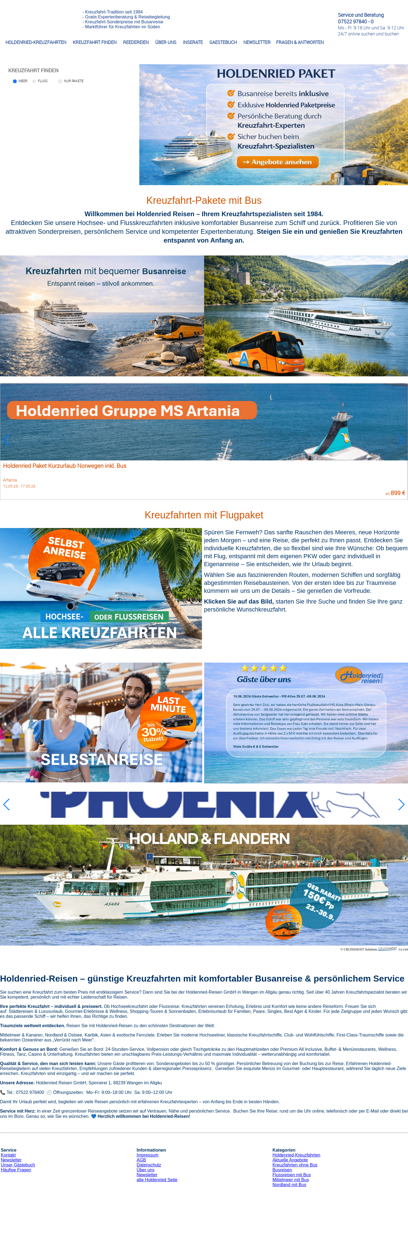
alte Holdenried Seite (157, 1179)
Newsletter (11, 1160)
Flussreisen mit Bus (292, 1174)
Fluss (43, 81)
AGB (141, 1160)
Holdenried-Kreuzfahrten (296, 1155)
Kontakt (8, 1155)
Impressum (147, 1155)
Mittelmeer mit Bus (291, 1179)
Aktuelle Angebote (290, 1160)
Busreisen (282, 1170)
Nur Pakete (74, 81)
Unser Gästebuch (18, 1165)
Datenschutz (149, 1165)
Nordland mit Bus (289, 1184)
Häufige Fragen (16, 1170)
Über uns (145, 1170)
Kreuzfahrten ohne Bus (295, 1165)
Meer (23, 81)
